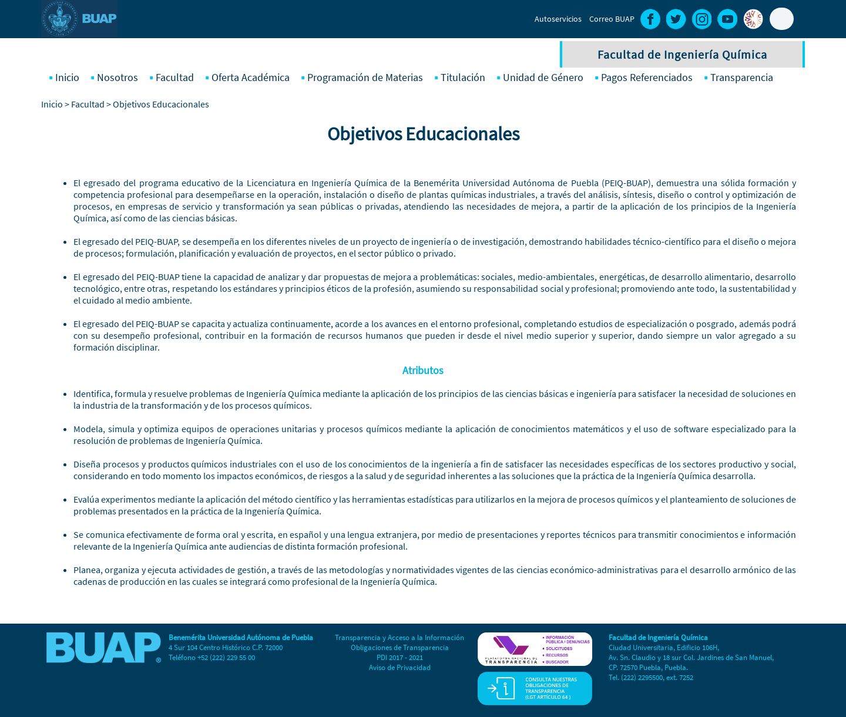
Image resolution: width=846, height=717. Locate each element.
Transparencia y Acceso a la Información (399, 637)
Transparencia (741, 77)
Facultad (175, 77)
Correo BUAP (611, 19)
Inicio (67, 77)
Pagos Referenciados (647, 77)
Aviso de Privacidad (400, 667)
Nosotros (117, 77)
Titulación (463, 77)
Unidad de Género (543, 77)
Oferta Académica (251, 77)
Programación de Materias (365, 77)
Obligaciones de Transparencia (400, 647)
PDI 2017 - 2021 (400, 657)
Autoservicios (558, 19)
